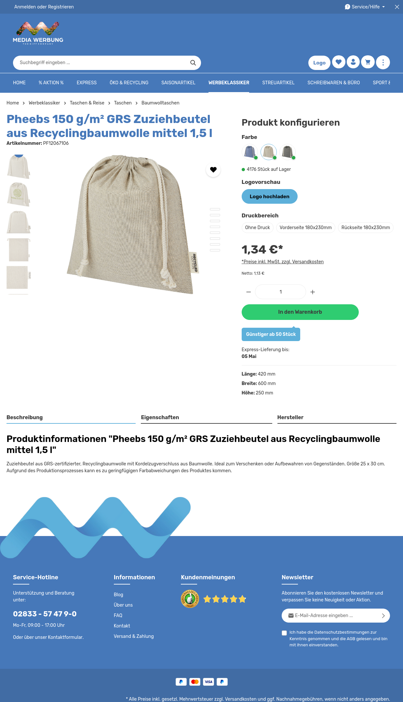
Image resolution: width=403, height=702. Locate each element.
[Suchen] (287, 33)
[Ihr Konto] (352, 33)
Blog (118, 573)
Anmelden (24, 6)
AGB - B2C (203, 692)
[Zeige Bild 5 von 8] (215, 212)
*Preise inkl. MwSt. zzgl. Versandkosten (282, 240)
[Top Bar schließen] (397, 7)
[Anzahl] (280, 271)
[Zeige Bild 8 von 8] (215, 230)
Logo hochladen (267, 175)
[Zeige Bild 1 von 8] (215, 189)
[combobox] (194, 33)
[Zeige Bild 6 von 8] (215, 218)
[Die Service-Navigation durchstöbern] (366, 7)
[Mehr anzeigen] (383, 33)
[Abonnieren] (383, 594)
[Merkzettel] (337, 33)
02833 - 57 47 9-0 (41, 586)
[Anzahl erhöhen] (313, 271)
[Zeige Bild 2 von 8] (215, 195)
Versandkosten (247, 678)
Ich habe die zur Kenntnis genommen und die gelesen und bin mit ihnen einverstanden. (339, 617)
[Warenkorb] (368, 33)
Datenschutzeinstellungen (364, 692)
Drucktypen (286, 692)
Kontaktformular (63, 609)
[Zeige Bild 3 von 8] (215, 201)
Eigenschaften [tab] (159, 396)
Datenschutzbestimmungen (339, 610)
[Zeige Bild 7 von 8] (215, 224)
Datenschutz (174, 692)
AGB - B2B (231, 692)
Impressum (258, 692)
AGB (331, 617)
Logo (318, 33)
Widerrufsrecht (318, 692)
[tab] (71, 396)
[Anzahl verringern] (248, 271)
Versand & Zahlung (133, 615)
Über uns (123, 583)
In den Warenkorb (300, 290)
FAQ (118, 594)
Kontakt (121, 604)
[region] (117, 204)
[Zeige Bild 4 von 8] (215, 206)
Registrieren (59, 6)
